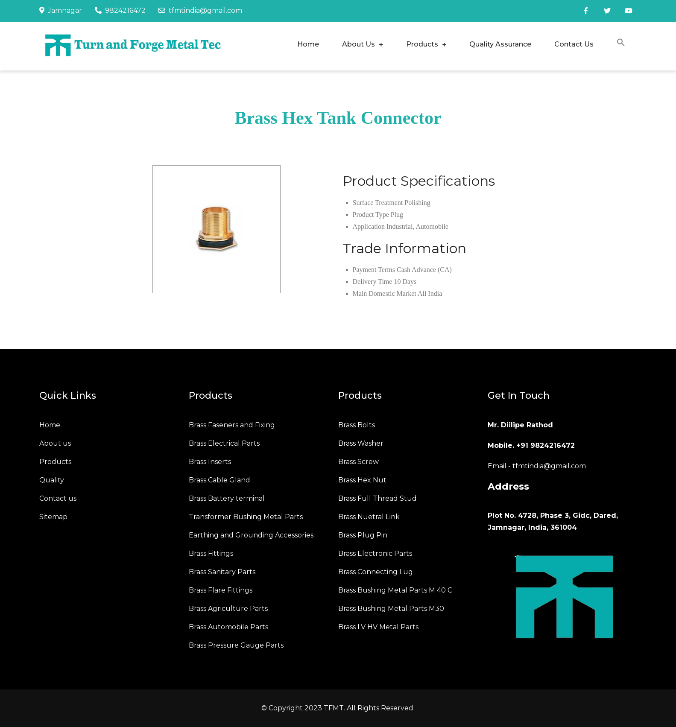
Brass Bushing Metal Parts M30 (391, 608)
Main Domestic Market (384, 293)
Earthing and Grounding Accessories (251, 535)
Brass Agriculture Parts (228, 608)
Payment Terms (374, 269)
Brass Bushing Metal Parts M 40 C (395, 590)
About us (55, 443)
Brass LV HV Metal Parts (378, 627)
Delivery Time (372, 281)
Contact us (57, 498)
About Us (358, 44)
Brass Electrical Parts (224, 443)
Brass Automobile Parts (228, 627)
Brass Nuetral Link (369, 517)
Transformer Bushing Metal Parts (246, 517)
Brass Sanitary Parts (222, 572)
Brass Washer (360, 443)
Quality (51, 480)
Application (369, 226)
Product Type (371, 214)
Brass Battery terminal (227, 498)
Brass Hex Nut (362, 480)
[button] (621, 44)
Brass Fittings (211, 553)
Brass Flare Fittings (220, 590)
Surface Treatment (378, 202)
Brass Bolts (356, 425)
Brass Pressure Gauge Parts (236, 645)
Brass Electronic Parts (375, 553)
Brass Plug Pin (362, 535)
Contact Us (574, 44)
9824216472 (120, 10)
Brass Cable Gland (219, 480)
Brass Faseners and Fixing (232, 425)
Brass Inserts (210, 462)
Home (308, 44)
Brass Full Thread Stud (377, 498)
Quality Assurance (500, 44)
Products (422, 44)
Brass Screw (358, 462)
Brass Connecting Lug (375, 572)
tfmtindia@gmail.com (200, 10)
